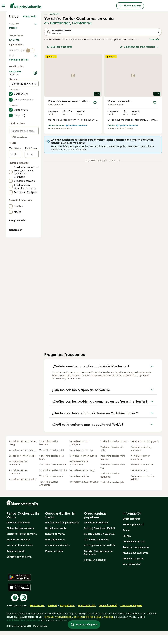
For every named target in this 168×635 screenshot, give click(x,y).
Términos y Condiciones (57, 621)
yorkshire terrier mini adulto (112, 462)
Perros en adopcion (95, 564)
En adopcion (19, 53)
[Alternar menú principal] (3, 6)
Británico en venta (55, 532)
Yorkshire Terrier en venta (22, 538)
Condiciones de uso (134, 545)
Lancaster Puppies (131, 609)
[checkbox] (11, 96)
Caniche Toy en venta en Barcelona (98, 557)
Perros (13, 31)
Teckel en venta (16, 555)
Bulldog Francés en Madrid (99, 532)
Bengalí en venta (55, 544)
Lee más (154, 39)
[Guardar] (95, 102)
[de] (15, 248)
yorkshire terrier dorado (114, 445)
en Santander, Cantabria (67, 23)
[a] (32, 248)
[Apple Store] (19, 591)
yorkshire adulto (79, 480)
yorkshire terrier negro (83, 474)
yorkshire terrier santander (18, 476)
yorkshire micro (140, 474)
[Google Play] (19, 581)
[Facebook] (15, 602)
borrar (32, 79)
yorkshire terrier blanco (83, 460)
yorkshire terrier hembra (48, 447)
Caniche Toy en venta (19, 561)
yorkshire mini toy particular (141, 453)
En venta (17, 45)
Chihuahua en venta (18, 526)
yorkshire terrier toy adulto (142, 482)
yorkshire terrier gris (112, 486)
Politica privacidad (133, 528)
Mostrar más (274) (25, 153)
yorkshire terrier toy (81, 454)
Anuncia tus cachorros (135, 557)
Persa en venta (54, 555)
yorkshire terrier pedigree (79, 447)
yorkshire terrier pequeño (109, 479)
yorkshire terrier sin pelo (111, 453)
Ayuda (126, 534)
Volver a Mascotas (20, 23)
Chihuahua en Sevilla (96, 544)
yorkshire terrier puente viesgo (22, 447)
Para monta (18, 60)
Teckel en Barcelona (96, 526)
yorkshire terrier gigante (145, 445)
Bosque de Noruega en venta (62, 526)
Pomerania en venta (18, 544)
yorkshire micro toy (142, 469)
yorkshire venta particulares (79, 467)
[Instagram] (23, 602)
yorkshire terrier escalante (18, 467)
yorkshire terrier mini (51, 454)
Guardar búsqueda (59, 46)
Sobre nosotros (131, 523)
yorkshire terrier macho (22, 483)
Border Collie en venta (20, 549)
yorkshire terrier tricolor (53, 474)
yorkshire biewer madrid (84, 486)
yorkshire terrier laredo (22, 460)
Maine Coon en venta (57, 549)
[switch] (30, 72)
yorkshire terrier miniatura (140, 462)
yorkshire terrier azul (51, 480)
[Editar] (35, 167)
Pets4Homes (37, 609)
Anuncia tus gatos (133, 562)
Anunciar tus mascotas (136, 551)
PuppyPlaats (67, 609)
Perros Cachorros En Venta (23, 519)
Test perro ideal (132, 568)
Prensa (127, 540)
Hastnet (52, 609)
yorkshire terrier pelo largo (51, 462)
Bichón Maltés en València (99, 538)
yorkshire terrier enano (52, 469)
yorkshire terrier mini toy (112, 471)
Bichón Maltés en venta (20, 532)
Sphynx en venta (55, 538)
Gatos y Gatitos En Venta (60, 519)
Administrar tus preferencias (23, 624)
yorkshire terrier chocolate (48, 488)
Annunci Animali (108, 609)
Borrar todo (29, 16)
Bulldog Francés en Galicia (99, 549)
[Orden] (139, 47)
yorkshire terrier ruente (22, 454)
